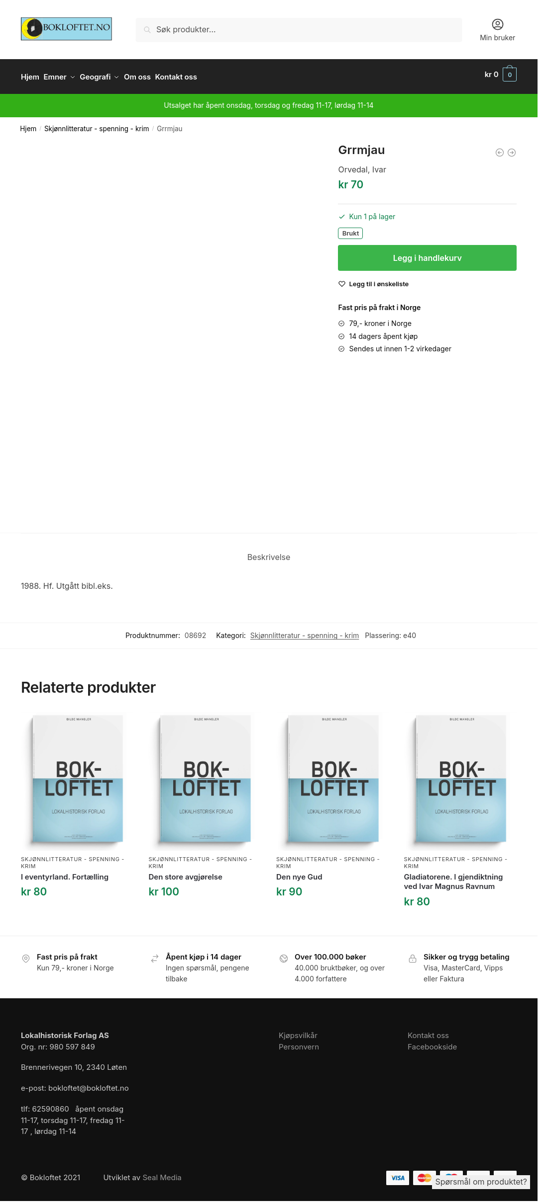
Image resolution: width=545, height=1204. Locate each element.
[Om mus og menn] (512, 148)
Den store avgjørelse (185, 872)
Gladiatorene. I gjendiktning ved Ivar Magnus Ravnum (453, 876)
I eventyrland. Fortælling (65, 872)
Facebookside (432, 1041)
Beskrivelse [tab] (269, 553)
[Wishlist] (379, 279)
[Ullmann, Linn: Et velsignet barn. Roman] (500, 148)
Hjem (28, 124)
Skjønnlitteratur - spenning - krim (96, 124)
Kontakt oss (428, 1031)
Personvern (299, 1041)
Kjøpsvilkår (298, 1031)
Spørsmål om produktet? (481, 1182)
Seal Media (161, 1173)
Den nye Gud (299, 872)
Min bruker (497, 29)
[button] (501, 74)
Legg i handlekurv (427, 253)
